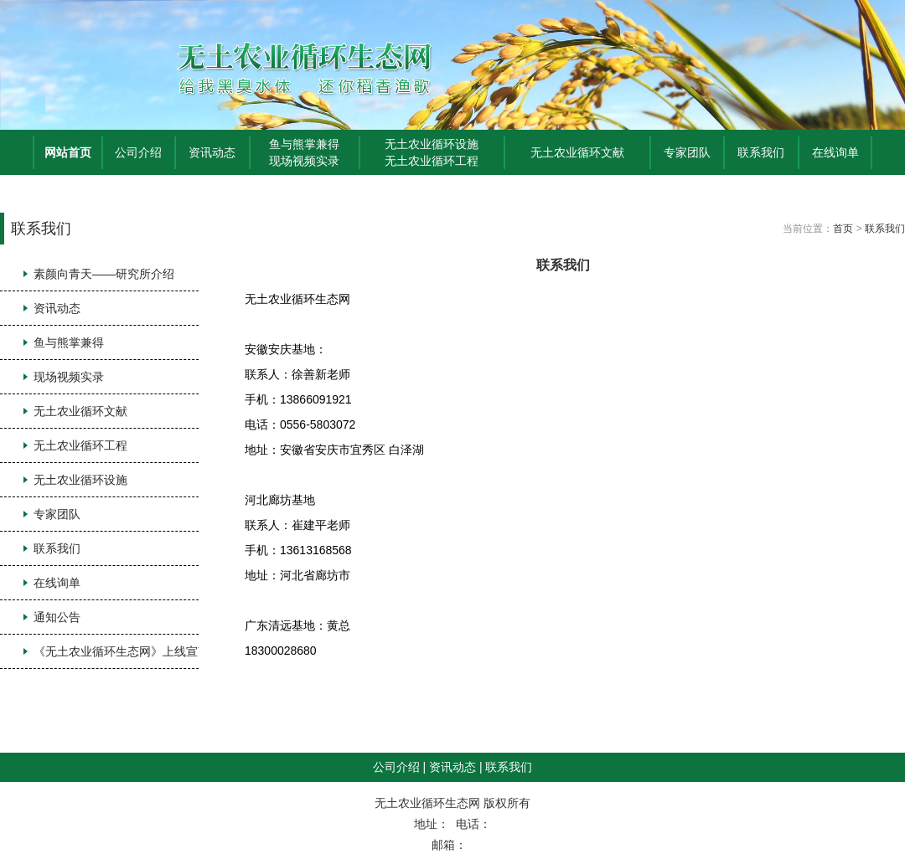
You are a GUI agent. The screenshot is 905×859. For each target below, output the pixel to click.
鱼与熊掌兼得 (304, 144)
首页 (843, 228)
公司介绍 (138, 152)
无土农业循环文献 (577, 152)
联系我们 (760, 152)
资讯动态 (212, 152)
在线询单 (835, 152)
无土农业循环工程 (431, 160)
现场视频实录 (304, 160)
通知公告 (57, 617)
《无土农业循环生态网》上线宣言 (121, 651)
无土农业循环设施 (431, 144)
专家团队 (687, 152)
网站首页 (67, 152)
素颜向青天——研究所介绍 (104, 273)
